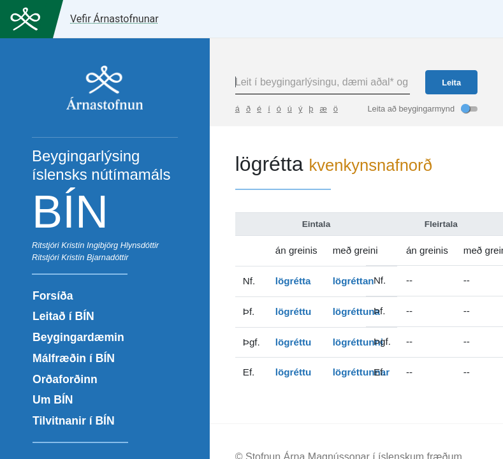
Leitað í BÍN (63, 316)
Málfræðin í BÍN (74, 358)
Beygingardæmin (78, 337)
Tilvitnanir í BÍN (74, 420)
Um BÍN (53, 399)
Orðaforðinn (65, 379)
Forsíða (53, 295)
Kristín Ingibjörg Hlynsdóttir (110, 245)
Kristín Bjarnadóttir (94, 257)
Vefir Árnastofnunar (114, 19)
